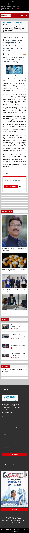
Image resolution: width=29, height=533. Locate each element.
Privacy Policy (4, 520)
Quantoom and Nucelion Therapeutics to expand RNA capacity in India (19, 344)
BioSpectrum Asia (5, 519)
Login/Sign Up (19, 8)
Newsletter (21, 4)
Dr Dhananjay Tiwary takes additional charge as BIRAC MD (14, 249)
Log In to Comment (11, 186)
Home (3, 23)
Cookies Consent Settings (18, 520)
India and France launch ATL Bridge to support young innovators (14, 290)
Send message (14, 454)
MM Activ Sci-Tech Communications (18, 529)
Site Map (10, 522)
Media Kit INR (9, 6)
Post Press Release (16, 6)
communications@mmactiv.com (12, 412)
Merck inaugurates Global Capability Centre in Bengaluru (18, 325)
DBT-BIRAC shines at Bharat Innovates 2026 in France (18, 354)
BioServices (18, 23)
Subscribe (13, 8)
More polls (4, 374)
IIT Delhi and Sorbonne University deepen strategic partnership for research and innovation (19, 335)
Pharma (9, 23)
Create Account (8, 189)
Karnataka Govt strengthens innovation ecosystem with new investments (12, 312)
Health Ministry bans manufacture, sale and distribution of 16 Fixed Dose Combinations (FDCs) (13, 270)
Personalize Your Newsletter (5, 8)
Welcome (4, 4)
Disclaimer (18, 522)
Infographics (3, 6)
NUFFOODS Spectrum (19, 519)
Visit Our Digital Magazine (13, 517)
